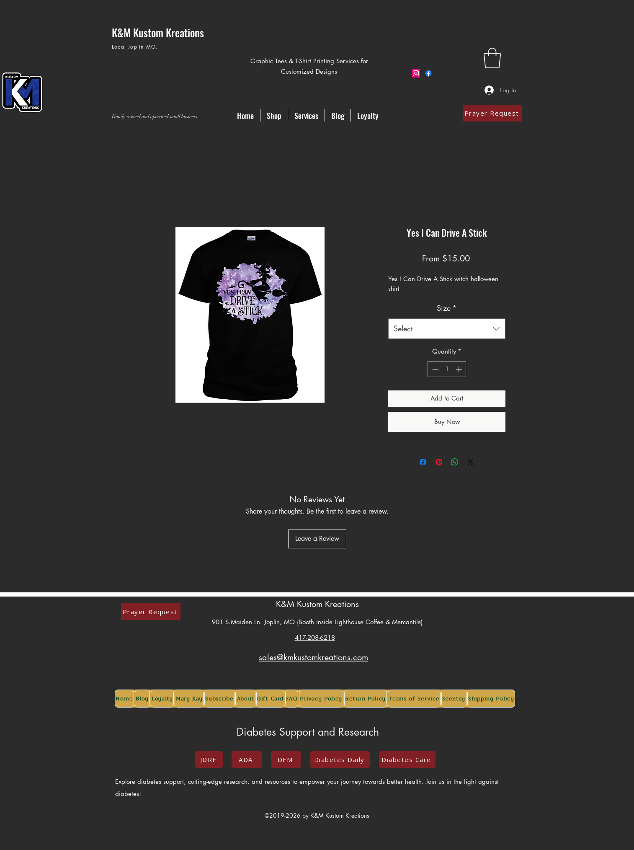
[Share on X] (471, 462)
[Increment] (459, 369)
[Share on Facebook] (423, 462)
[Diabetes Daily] (340, 759)
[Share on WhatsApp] (455, 462)
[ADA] (247, 759)
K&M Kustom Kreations (317, 604)
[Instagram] (416, 73)
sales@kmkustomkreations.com (313, 657)
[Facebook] (428, 73)
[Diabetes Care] (407, 759)
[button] (492, 58)
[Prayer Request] (492, 113)
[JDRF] (209, 759)
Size (447, 308)
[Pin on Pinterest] (439, 462)
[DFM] (286, 759)
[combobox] (446, 328)
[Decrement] (434, 369)
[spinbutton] (447, 369)
